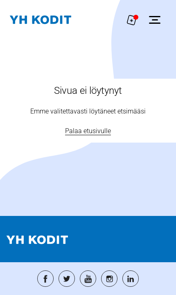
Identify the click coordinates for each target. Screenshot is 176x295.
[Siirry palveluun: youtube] (88, 278)
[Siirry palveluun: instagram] (109, 278)
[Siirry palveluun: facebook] (45, 278)
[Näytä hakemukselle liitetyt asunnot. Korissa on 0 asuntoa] (131, 19)
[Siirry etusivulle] (40, 20)
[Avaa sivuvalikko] (154, 19)
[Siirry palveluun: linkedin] (130, 278)
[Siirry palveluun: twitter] (67, 278)
